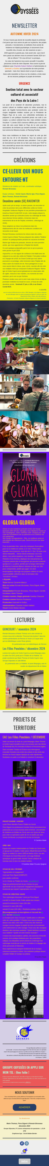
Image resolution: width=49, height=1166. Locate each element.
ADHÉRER (24, 1107)
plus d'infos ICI (33, 881)
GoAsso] (16, 915)
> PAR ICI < (28, 1082)
